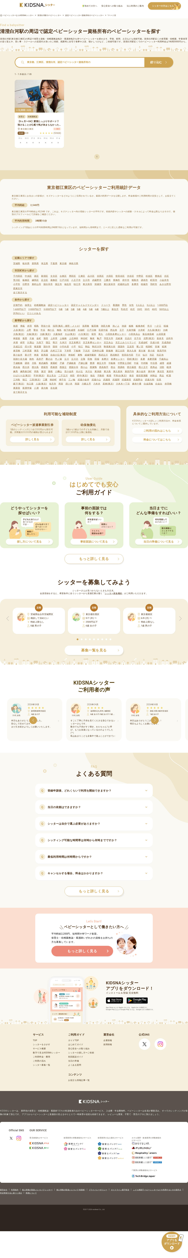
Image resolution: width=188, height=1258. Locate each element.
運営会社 (3, 1190)
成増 (162, 363)
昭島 (36, 326)
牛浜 (43, 330)
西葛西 (53, 367)
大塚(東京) (32, 334)
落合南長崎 (148, 334)
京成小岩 (154, 342)
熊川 (55, 342)
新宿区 (44, 276)
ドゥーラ (105, 305)
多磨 (142, 359)
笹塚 (157, 346)
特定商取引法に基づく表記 (11, 1193)
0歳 (60, 309)
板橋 (131, 326)
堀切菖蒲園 (142, 375)
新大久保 (131, 350)
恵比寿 (113, 330)
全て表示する (20, 292)
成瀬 (169, 363)
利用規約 (14, 1190)
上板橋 (63, 338)
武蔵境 (106, 379)
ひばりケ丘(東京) (22, 375)
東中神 (151, 371)
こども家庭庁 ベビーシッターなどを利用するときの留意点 (157, 1190)
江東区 (81, 276)
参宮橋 (16, 350)
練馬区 (35, 280)
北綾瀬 (119, 338)
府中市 (125, 280)
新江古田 (120, 350)
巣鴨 (80, 355)
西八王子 (143, 367)
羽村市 (153, 284)
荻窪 (94, 334)
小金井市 (164, 280)
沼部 (162, 367)
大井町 (141, 330)
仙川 (145, 355)
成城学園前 (90, 355)
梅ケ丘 (51, 330)
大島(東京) (18, 334)
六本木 (96, 383)
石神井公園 (98, 350)
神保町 (71, 355)
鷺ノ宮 (139, 346)
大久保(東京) (154, 330)
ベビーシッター (89, 39)
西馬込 (153, 367)
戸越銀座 (71, 363)
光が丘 (79, 371)
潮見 (36, 350)
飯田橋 (95, 326)
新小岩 (151, 350)
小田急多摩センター (115, 334)
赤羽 (29, 326)
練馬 (15, 371)
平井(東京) (39, 375)
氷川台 (88, 371)
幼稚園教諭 (40, 305)
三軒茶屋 (27, 350)
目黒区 (100, 276)
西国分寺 (73, 367)
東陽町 (53, 363)
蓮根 (50, 371)
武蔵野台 (138, 379)
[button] (77, 639)
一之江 (157, 326)
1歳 (66, 309)
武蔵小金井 (83, 379)
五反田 (130, 346)
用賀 (60, 383)
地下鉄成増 (69, 330)
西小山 (84, 367)
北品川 (128, 338)
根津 (169, 367)
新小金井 (17, 355)
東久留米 (117, 371)
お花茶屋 (161, 334)
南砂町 (53, 379)
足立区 (44, 280)
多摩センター (118, 359)
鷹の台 (49, 359)
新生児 (115, 309)
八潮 (36, 388)
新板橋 (109, 350)
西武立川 (103, 355)
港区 (36, 276)
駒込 (87, 346)
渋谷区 (130, 276)
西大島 (35, 367)
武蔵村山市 (123, 284)
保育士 (28, 305)
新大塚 (142, 350)
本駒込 (153, 375)
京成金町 (143, 342)
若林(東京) (108, 383)
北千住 (137, 338)
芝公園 (44, 350)
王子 (122, 330)
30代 (147, 309)
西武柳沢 (114, 355)
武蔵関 (116, 379)
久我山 (30, 342)
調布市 (144, 280)
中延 (136, 363)
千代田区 (17, 276)
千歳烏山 (163, 359)
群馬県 (35, 263)
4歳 (85, 309)
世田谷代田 (127, 355)
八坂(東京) (41, 383)
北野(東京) (149, 338)
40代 (154, 309)
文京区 (53, 276)
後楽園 (37, 346)
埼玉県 (44, 263)
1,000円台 (162, 305)
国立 (48, 342)
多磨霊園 (152, 359)
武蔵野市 (96, 280)
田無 (90, 359)
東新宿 (16, 388)
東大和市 (87, 284)
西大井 (25, 367)
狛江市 (77, 284)
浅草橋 (85, 326)
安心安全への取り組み (112, 6)
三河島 (16, 379)
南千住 (62, 379)
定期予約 (17, 305)
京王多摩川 (75, 342)
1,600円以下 (19, 309)
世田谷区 (120, 276)
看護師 (116, 305)
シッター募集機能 (113, 593)
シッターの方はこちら (166, 6)
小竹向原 (64, 346)
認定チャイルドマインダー (85, 305)
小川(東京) (83, 334)
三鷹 (45, 379)
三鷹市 (107, 280)
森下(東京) (18, 383)
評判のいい (19, 313)
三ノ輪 (71, 379)
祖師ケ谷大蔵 (20, 359)
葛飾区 (53, 280)
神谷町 (84, 338)
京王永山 (108, 342)
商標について (31, 1193)
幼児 (132, 309)
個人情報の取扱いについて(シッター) (37, 1190)
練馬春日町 (26, 371)
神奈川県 (73, 263)
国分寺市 (48, 284)
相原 (15, 326)
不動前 (100, 375)
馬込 (161, 375)
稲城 (166, 326)
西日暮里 (131, 367)
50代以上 (164, 309)
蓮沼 (43, 371)
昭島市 (135, 280)
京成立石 (17, 346)
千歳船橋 (17, 363)
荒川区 (16, 280)
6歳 (97, 309)
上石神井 (73, 338)
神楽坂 (16, 338)
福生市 (67, 284)
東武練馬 (43, 363)
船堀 (109, 375)
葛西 (24, 338)
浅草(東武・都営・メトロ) (66, 326)
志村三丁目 (56, 350)
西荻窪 (44, 367)
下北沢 (86, 350)
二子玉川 (63, 375)
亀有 (92, 338)
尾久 (100, 334)
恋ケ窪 (28, 346)
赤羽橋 (168, 383)
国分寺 (46, 346)
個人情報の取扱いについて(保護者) (70, 1190)
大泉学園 (131, 330)
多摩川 (105, 359)
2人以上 (140, 305)
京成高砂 (166, 342)
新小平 (28, 355)
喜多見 (160, 338)
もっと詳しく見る (99, 891)
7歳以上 (105, 309)
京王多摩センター (92, 342)
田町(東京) (132, 359)
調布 (27, 363)
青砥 (22, 326)
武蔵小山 (96, 379)
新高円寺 (161, 350)
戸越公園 (83, 363)
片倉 (32, 338)
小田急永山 (134, 334)
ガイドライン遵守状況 (120, 1190)
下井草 (67, 350)
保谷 (131, 375)
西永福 (16, 367)
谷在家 (53, 388)
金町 (38, 338)
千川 (138, 355)
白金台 (158, 383)
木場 (15, 342)
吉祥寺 (169, 338)
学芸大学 (108, 338)
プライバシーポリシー (98, 1190)
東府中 (170, 371)
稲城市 (144, 284)
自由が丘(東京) (58, 355)
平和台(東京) (120, 375)
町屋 (168, 375)
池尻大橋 (105, 326)
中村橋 (144, 363)
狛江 (80, 346)
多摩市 (135, 284)
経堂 (22, 342)
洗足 (152, 355)
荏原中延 (103, 330)
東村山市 (36, 284)
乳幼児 (124, 309)
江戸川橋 (91, 330)
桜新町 (149, 346)
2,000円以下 (34, 309)
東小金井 (141, 371)
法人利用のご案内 (135, 6)
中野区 (139, 276)
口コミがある (34, 313)
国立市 (58, 284)
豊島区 (158, 276)
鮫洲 (164, 346)
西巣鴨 (93, 367)
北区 (166, 276)
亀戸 (99, 338)
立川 (66, 359)
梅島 (59, 330)
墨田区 (72, 276)
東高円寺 (129, 371)
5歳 (91, 309)
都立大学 (101, 363)
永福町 (81, 330)
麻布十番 (136, 383)
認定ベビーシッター (58, 305)
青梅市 (116, 280)
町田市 (153, 280)
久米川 (63, 342)
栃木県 (25, 263)
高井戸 (39, 359)
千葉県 (53, 263)
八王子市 (75, 280)
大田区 (109, 276)
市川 (149, 326)
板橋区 (25, 280)
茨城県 (16, 263)
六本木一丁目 (123, 383)
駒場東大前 (109, 346)
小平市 (16, 284)
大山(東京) (70, 334)
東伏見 (160, 371)
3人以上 (151, 305)
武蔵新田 (126, 379)
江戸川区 (64, 280)
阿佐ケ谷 (45, 326)
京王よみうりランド (125, 342)
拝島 (36, 371)
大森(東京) (45, 334)
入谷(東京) (18, 330)
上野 (29, 330)
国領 (55, 346)
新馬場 (44, 355)
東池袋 (98, 371)
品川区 (91, 276)
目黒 (159, 379)
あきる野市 (165, 284)
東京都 (63, 263)
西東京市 (17, 288)
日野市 (25, 284)
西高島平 (103, 367)
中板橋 (112, 363)
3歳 (79, 309)
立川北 (74, 359)
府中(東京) (82, 375)
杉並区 (149, 276)
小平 (73, 346)
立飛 (83, 359)
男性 (124, 305)
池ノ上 (116, 326)
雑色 (31, 359)
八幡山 (58, 371)
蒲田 (45, 338)
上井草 (54, 338)
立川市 (86, 280)
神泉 (36, 355)
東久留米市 (109, 284)
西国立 (63, 367)
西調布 (121, 367)
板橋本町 (140, 326)
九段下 (39, 342)
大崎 (165, 330)
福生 (92, 375)
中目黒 (153, 363)
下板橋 (77, 350)
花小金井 (69, 371)
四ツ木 (69, 383)
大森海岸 (57, 334)
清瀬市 (97, 284)
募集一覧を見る (100, 650)
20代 (139, 309)
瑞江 (24, 379)
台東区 (63, 276)
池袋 (124, 326)
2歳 (72, 309)
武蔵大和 (149, 379)
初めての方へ (89, 6)
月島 (34, 363)
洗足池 (160, 355)
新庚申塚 (27, 388)
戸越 (62, 363)
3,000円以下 (50, 309)
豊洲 (92, 363)
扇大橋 (44, 388)
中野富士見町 (125, 363)
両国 (77, 383)
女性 (131, 305)
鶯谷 (35, 330)
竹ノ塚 (58, 359)
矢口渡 (30, 383)
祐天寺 (52, 383)
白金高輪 (148, 383)
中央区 (28, 276)
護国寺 (121, 346)
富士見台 (51, 375)
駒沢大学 (96, 346)
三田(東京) (35, 379)
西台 (113, 367)
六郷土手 (86, 383)
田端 (97, 359)
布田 (72, 375)
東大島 (107, 371)
